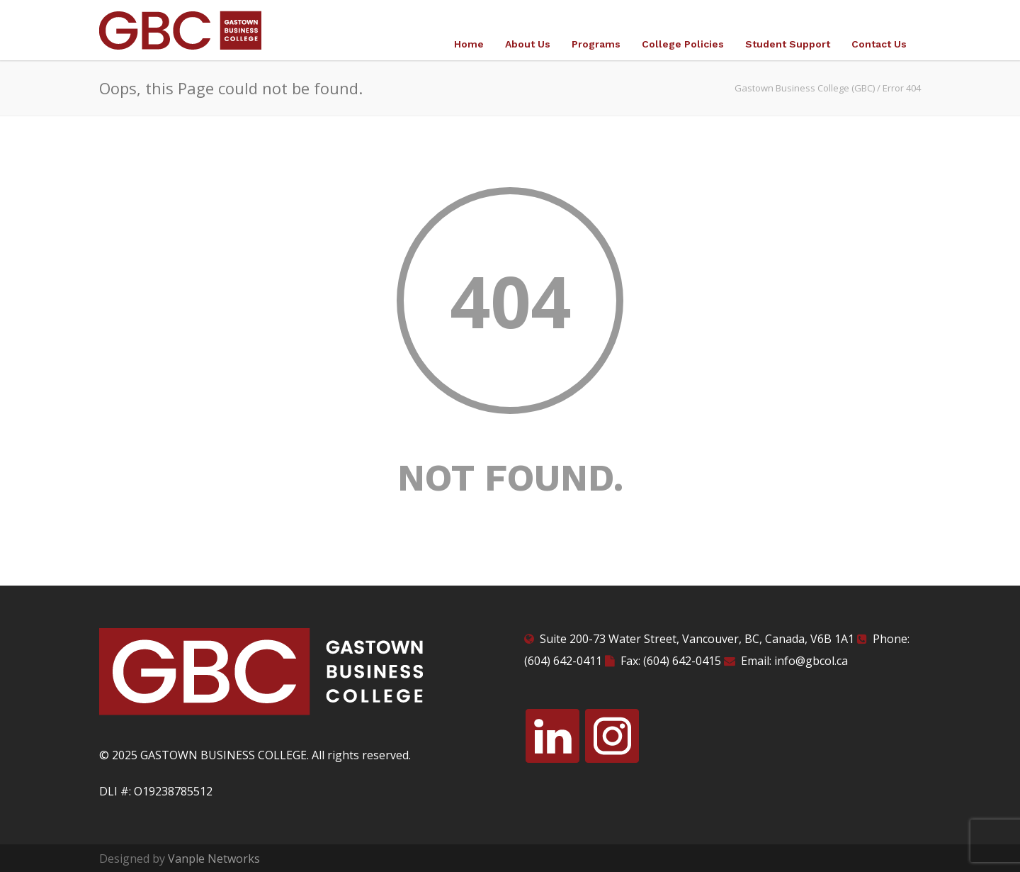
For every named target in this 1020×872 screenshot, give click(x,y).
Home (469, 44)
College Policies (683, 44)
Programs (596, 44)
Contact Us (879, 44)
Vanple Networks (214, 858)
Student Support (787, 44)
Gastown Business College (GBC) (805, 88)
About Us (527, 44)
